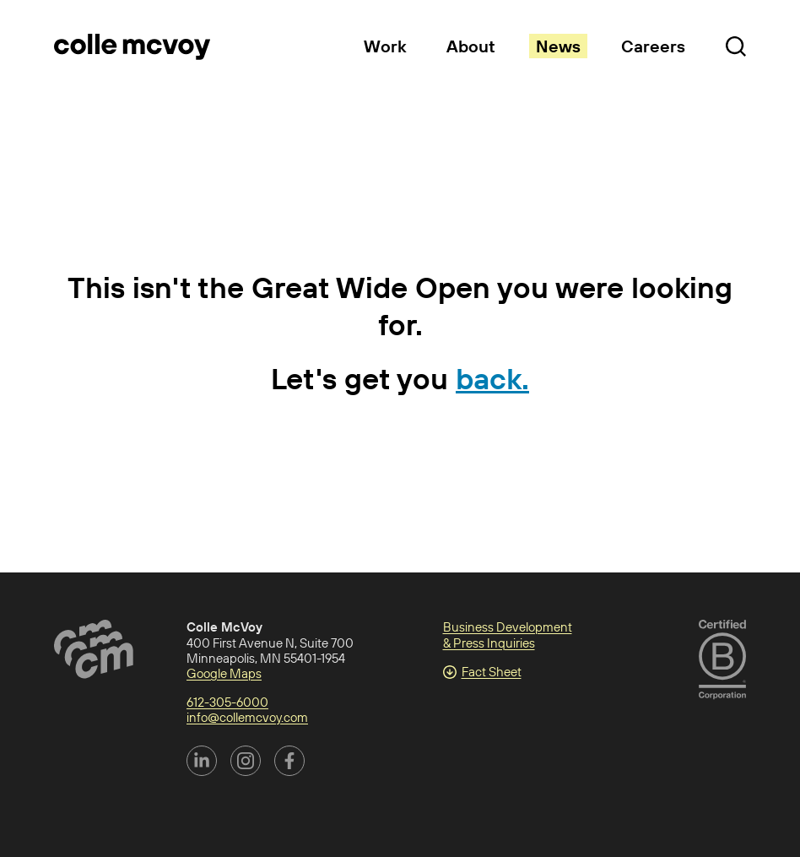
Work (385, 46)
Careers (653, 46)
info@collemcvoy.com (247, 717)
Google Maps (224, 673)
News (558, 46)
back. (492, 378)
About (470, 46)
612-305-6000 (227, 702)
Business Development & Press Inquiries (507, 634)
